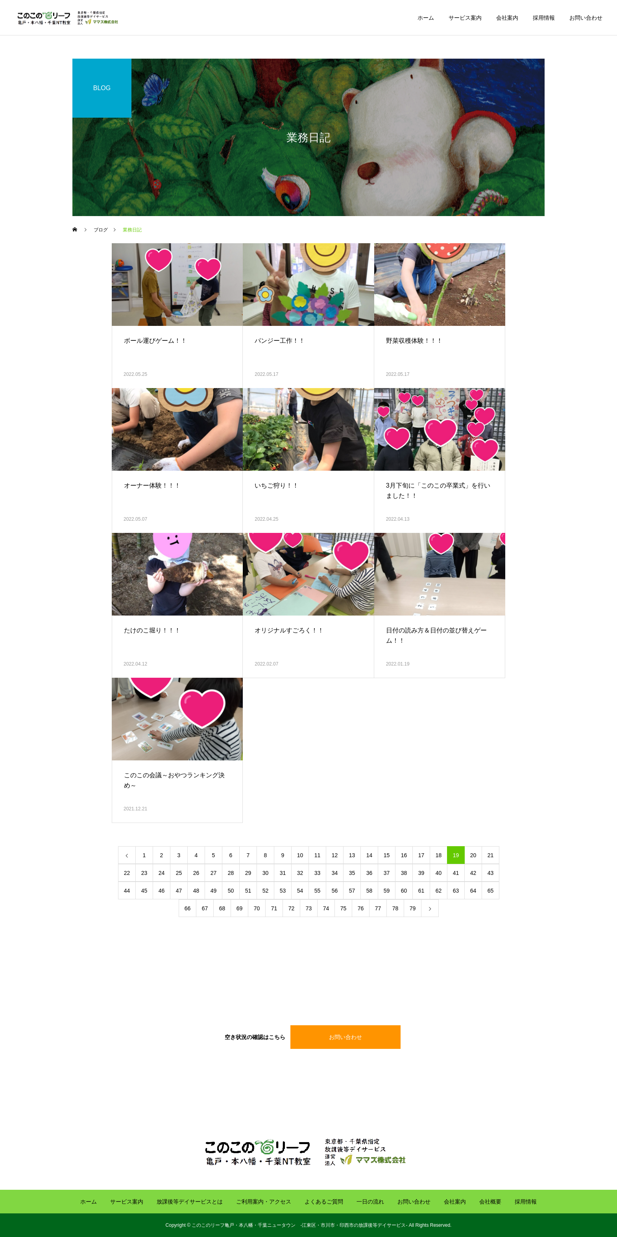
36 (369, 873)
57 (352, 891)
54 (300, 891)
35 (352, 873)
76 (361, 908)
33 (317, 873)
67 (205, 908)
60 (404, 891)
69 (239, 908)
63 (456, 891)
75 (343, 908)
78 (395, 908)
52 (265, 891)
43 (491, 873)
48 (196, 891)
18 (439, 855)
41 (456, 873)
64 (473, 891)
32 (300, 873)
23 (144, 873)
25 (179, 873)
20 (473, 855)
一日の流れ (370, 1201)
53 (283, 891)
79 (413, 908)
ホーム (425, 18)
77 (378, 908)
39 (421, 873)
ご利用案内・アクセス (263, 1201)
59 (387, 891)
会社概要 (490, 1201)
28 (231, 873)
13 (352, 855)
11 (317, 855)
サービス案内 (465, 18)
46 (162, 891)
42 (473, 873)
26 (196, 873)
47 (179, 891)
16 (404, 855)
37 (387, 873)
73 (309, 908)
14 (369, 855)
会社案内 (507, 18)
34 (335, 873)
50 (231, 891)
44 (127, 891)
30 (265, 873)
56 (335, 891)
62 (439, 891)
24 (162, 873)
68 (222, 908)
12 (335, 855)
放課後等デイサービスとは (190, 1201)
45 (144, 891)
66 (188, 908)
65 (491, 891)
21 (491, 855)
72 (291, 908)
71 (274, 908)
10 (300, 855)
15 (387, 855)
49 (214, 891)
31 (283, 873)
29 (248, 873)
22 (127, 873)
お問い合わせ (585, 18)
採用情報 (544, 18)
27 (214, 873)
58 (369, 891)
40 (439, 873)
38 (404, 873)
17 (421, 855)
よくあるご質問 (324, 1201)
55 (317, 891)
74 (326, 908)
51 (248, 891)
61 (421, 891)
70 (257, 908)
